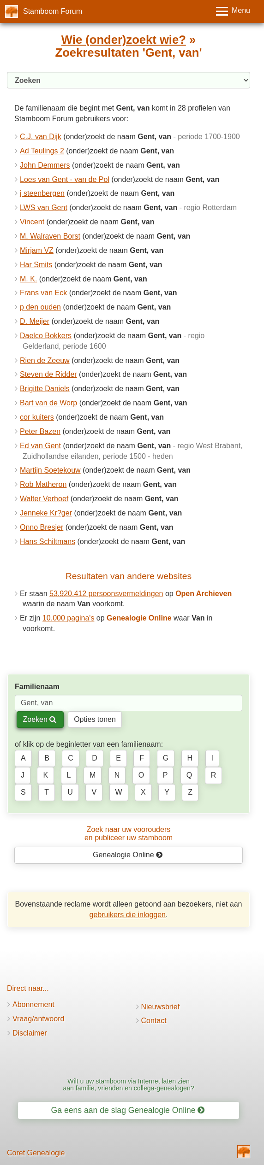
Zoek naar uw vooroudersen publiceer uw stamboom (128, 833)
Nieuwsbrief (160, 1007)
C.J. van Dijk (40, 137)
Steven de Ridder (48, 374)
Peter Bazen (40, 431)
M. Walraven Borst (50, 236)
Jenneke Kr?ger (46, 513)
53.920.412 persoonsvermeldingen (106, 593)
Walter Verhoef (44, 499)
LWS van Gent (43, 207)
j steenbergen (42, 193)
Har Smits (36, 265)
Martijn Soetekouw (50, 470)
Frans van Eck (43, 293)
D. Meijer (34, 321)
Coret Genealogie (36, 1153)
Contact (154, 1020)
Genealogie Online (128, 855)
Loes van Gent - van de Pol (64, 179)
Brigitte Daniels (45, 388)
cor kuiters (37, 417)
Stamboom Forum (52, 11)
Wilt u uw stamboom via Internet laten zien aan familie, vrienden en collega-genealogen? (128, 1084)
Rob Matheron (43, 484)
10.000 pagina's (68, 618)
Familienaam (37, 687)
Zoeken (39, 719)
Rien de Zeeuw (45, 360)
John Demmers (45, 165)
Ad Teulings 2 (42, 151)
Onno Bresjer (41, 527)
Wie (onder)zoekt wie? (123, 39)
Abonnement (33, 1004)
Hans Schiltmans (47, 541)
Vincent (32, 222)
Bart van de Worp (48, 403)
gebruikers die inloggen (128, 915)
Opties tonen (95, 719)
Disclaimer (29, 1033)
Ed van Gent (40, 446)
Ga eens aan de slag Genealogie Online (128, 1110)
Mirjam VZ (37, 250)
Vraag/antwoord (38, 1019)
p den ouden (40, 307)
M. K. (28, 279)
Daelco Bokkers (46, 336)
